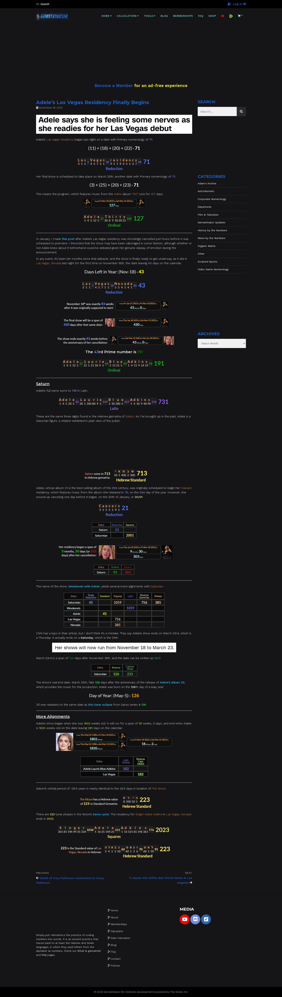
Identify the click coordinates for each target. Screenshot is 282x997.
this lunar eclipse (100, 704)
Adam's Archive (207, 183)
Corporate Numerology (212, 199)
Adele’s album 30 (172, 682)
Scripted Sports (207, 261)
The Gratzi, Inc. (179, 991)
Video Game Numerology (213, 269)
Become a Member (114, 85)
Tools (148, 16)
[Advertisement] (141, 49)
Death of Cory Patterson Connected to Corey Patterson (70, 880)
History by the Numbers (212, 230)
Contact (116, 958)
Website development (140, 991)
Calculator (117, 931)
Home (105, 16)
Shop (212, 16)
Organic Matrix (206, 245)
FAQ (200, 16)
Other (201, 253)
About (114, 917)
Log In (239, 4)
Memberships (183, 16)
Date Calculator (120, 937)
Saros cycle (101, 814)
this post (68, 239)
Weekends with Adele (84, 586)
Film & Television (208, 214)
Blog (164, 16)
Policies (115, 965)
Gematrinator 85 (114, 991)
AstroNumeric (206, 191)
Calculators (127, 16)
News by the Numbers (211, 238)
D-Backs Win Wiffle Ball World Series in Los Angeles (160, 880)
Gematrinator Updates (211, 222)
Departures (204, 206)
